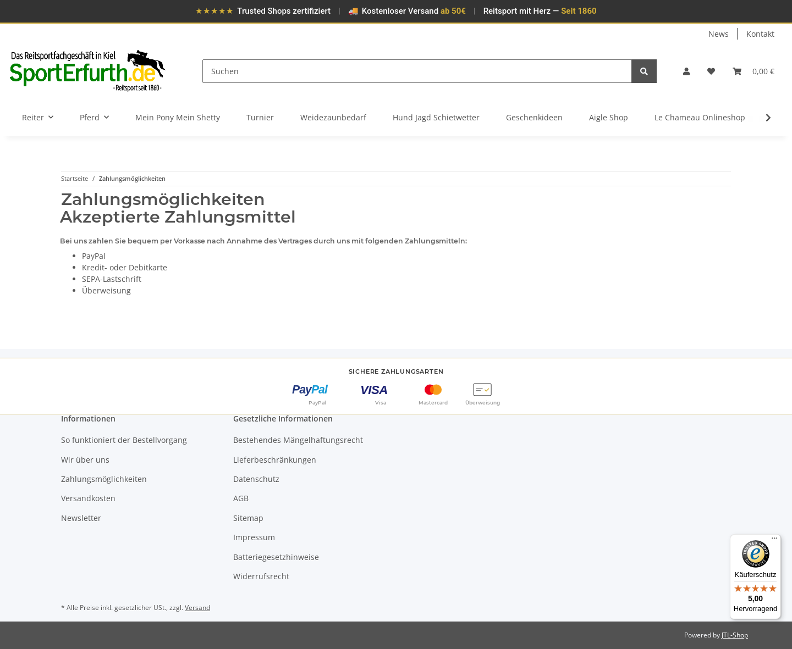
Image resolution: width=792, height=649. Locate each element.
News (718, 34)
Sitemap (248, 518)
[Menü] (774, 540)
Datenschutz (256, 479)
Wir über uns (85, 459)
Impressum (254, 537)
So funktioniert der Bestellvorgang (124, 440)
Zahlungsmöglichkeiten (104, 479)
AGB (241, 498)
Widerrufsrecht (261, 576)
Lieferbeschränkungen (274, 459)
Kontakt (760, 34)
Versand (197, 607)
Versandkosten (88, 498)
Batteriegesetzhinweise (276, 557)
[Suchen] (417, 71)
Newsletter (81, 518)
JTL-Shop (735, 635)
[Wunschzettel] (711, 71)
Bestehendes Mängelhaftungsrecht (298, 440)
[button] (686, 71)
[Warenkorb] (753, 71)
